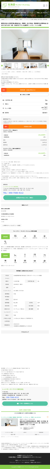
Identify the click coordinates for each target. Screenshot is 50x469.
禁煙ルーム (31, 71)
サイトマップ (25, 460)
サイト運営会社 (25, 462)
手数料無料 (18, 71)
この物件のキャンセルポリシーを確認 (11, 225)
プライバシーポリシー (15, 462)
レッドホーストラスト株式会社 (10, 186)
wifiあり (13, 71)
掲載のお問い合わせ (35, 462)
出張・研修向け (5, 73)
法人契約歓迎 (37, 71)
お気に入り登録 (26, 94)
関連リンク (18, 460)
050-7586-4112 (16, 192)
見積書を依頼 (28, 126)
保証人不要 (24, 71)
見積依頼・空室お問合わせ (27, 90)
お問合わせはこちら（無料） (25, 198)
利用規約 (32, 460)
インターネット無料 (6, 71)
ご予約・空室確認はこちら (26, 403)
